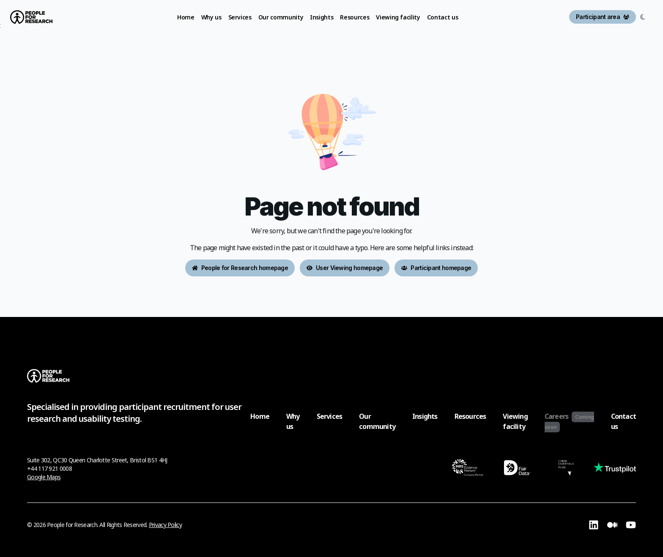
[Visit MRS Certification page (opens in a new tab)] (468, 469)
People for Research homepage (240, 267)
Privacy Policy (165, 525)
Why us (293, 421)
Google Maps (43, 477)
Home (259, 416)
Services (329, 416)
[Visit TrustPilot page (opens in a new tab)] (615, 469)
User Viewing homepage (345, 267)
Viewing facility (515, 421)
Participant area (602, 16)
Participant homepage (436, 267)
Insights (425, 416)
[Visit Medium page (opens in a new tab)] (612, 525)
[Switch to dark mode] (644, 17)
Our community (377, 421)
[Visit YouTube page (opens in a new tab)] (631, 525)
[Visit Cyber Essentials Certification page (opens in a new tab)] (565, 469)
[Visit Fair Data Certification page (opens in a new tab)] (517, 469)
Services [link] (240, 17)
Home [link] (186, 17)
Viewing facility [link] (398, 17)
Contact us (623, 421)
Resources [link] (354, 17)
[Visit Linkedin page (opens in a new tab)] (594, 525)
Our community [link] (280, 17)
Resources (470, 416)
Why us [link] (211, 17)
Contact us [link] (442, 17)
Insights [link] (321, 17)
